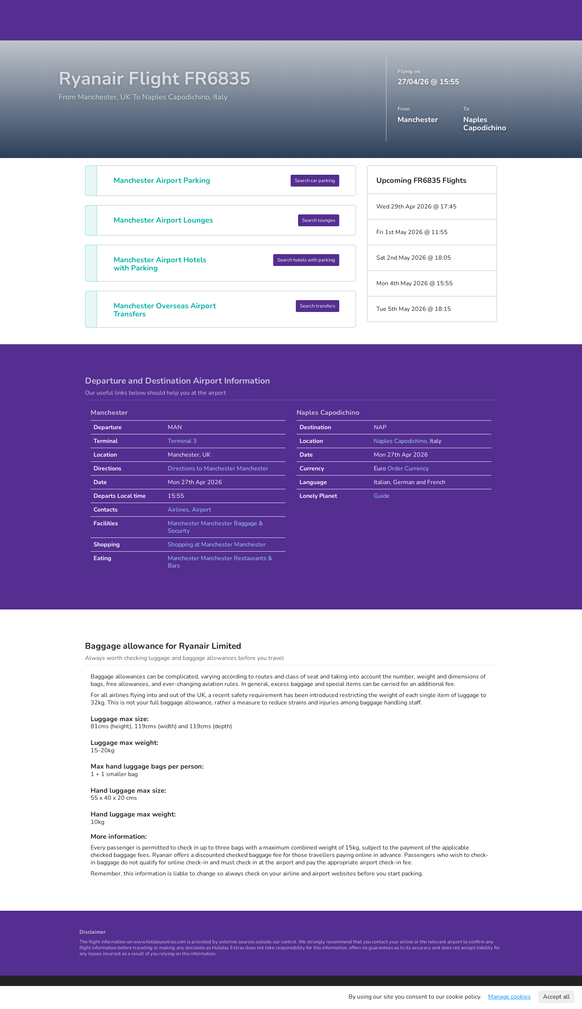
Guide (382, 496)
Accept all (556, 997)
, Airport (200, 510)
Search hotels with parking (306, 260)
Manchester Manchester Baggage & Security (215, 527)
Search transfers (317, 306)
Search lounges (318, 220)
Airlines (178, 510)
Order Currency (408, 468)
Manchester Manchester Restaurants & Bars (220, 562)
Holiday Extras (31, 20)
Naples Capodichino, (402, 441)
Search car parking (315, 180)
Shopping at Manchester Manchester (217, 544)
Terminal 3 (182, 441)
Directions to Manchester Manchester (218, 468)
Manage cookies (509, 996)
